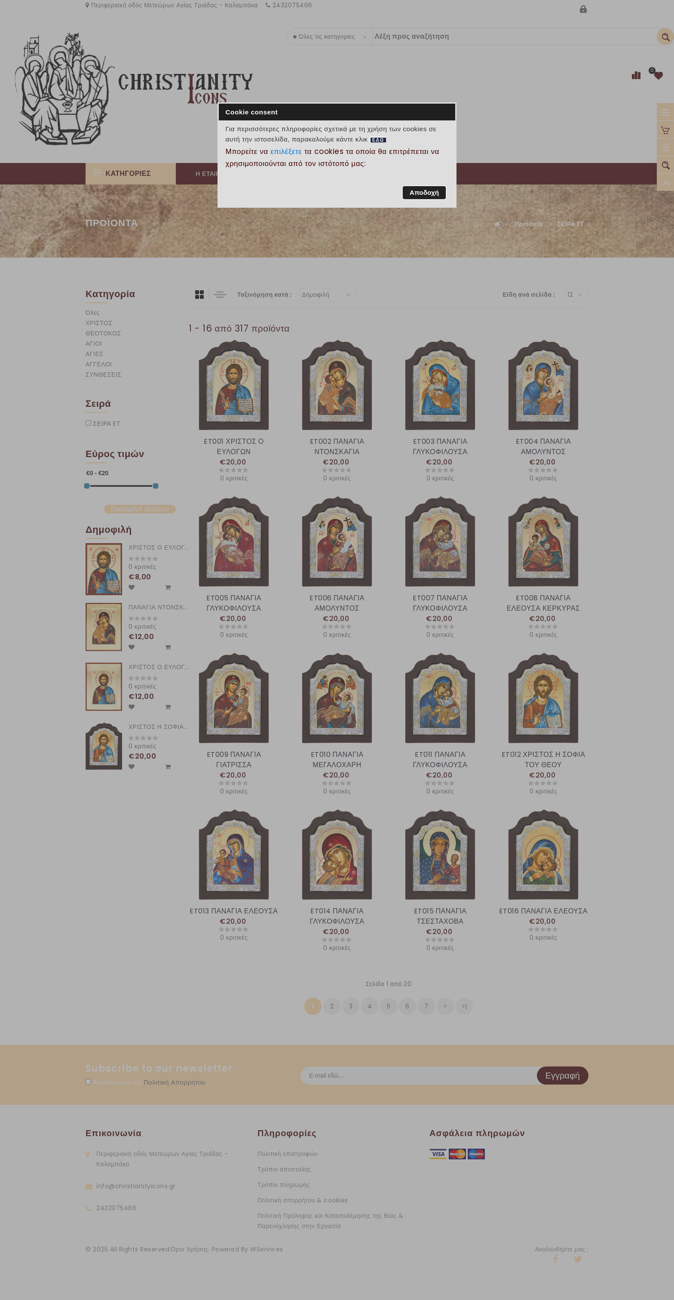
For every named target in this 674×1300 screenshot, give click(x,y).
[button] (424, 193)
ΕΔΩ (378, 140)
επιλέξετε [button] (286, 151)
